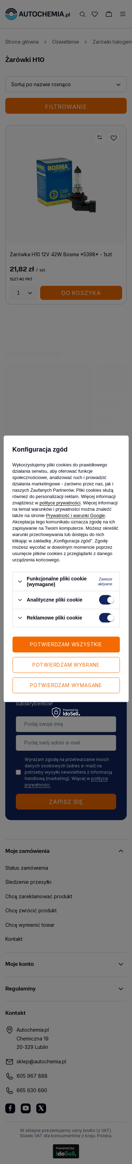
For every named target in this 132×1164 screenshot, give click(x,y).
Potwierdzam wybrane (66, 665)
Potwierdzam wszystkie (66, 644)
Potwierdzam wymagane (66, 685)
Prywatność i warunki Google (75, 515)
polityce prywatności (59, 502)
